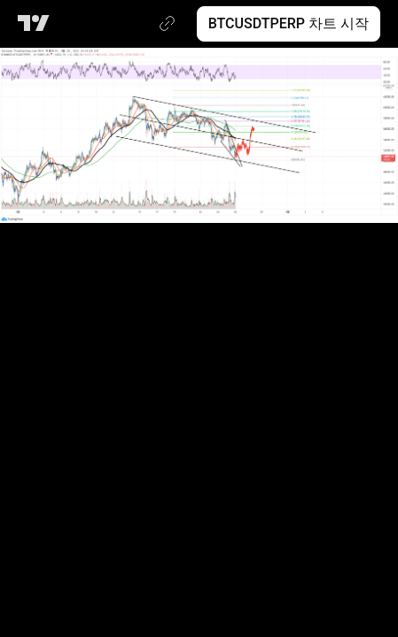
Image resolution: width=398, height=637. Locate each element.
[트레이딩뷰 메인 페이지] (37, 24)
